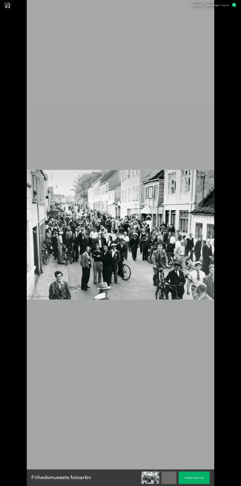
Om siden (198, 5)
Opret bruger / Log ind (217, 5)
